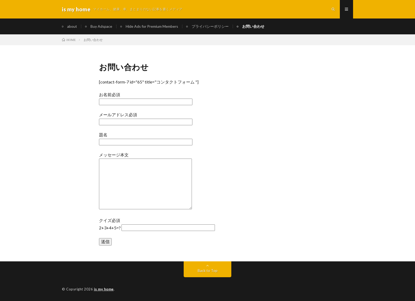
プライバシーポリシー (210, 26)
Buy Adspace (101, 26)
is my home (104, 289)
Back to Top (208, 270)
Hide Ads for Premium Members (152, 26)
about (72, 26)
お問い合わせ (253, 26)
